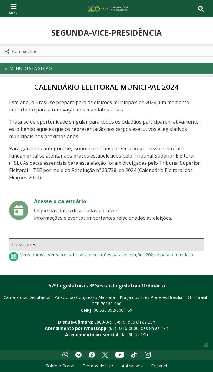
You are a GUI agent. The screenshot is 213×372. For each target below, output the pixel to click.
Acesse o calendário (60, 201)
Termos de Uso (98, 366)
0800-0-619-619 (109, 322)
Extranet (159, 366)
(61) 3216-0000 (123, 328)
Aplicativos (132, 366)
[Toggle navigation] (13, 8)
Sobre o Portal (60, 366)
